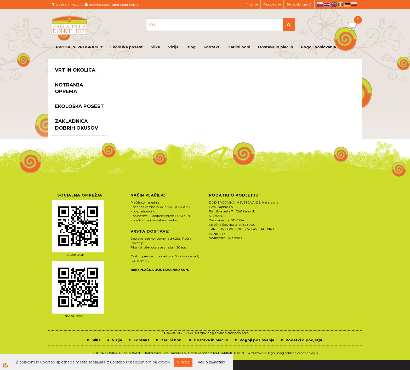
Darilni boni (238, 47)
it (340, 4)
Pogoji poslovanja (318, 47)
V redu (183, 362)
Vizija (173, 47)
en (334, 4)
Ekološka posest (126, 47)
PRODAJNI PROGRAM (77, 47)
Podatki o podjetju (304, 340)
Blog (191, 47)
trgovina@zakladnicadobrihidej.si (114, 5)
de (347, 4)
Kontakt (211, 47)
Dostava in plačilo (275, 47)
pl (354, 4)
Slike (155, 47)
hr (327, 4)
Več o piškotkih (211, 362)
